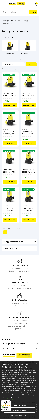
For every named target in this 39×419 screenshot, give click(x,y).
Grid (3, 60)
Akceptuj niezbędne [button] (19, 410)
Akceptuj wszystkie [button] (19, 405)
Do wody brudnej (28, 54)
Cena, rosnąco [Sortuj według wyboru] (13, 64)
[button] (19, 415)
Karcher (5, 91)
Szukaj (33, 12)
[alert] (19, 390)
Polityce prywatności (12, 399)
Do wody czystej (10, 54)
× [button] (36, 363)
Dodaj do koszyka (10, 105)
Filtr (31, 64)
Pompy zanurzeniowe (13, 242)
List (6, 60)
